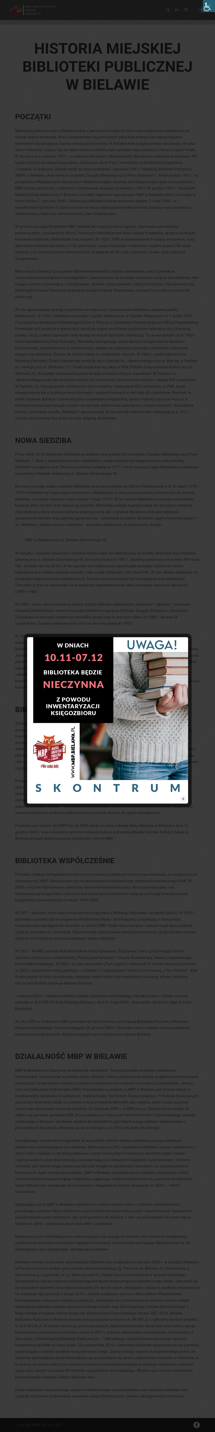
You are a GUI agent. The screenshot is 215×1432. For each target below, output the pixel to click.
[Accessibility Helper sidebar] (209, 6)
